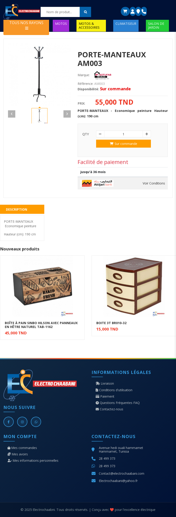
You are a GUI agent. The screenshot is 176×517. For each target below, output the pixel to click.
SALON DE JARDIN (156, 25)
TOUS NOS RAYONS (26, 25)
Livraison (105, 383)
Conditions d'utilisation (114, 390)
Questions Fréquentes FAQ (118, 403)
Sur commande (123, 143)
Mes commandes (22, 448)
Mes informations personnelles (33, 460)
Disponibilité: (88, 89)
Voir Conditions (154, 183)
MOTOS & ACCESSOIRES (89, 25)
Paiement (105, 396)
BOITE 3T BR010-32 (111, 323)
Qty (85, 134)
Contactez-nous (109, 409)
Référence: (85, 84)
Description (16, 209)
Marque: (84, 75)
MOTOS (61, 23)
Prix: (81, 103)
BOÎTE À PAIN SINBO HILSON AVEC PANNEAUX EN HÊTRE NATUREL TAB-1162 (41, 325)
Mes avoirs (18, 454)
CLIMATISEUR (126, 23)
